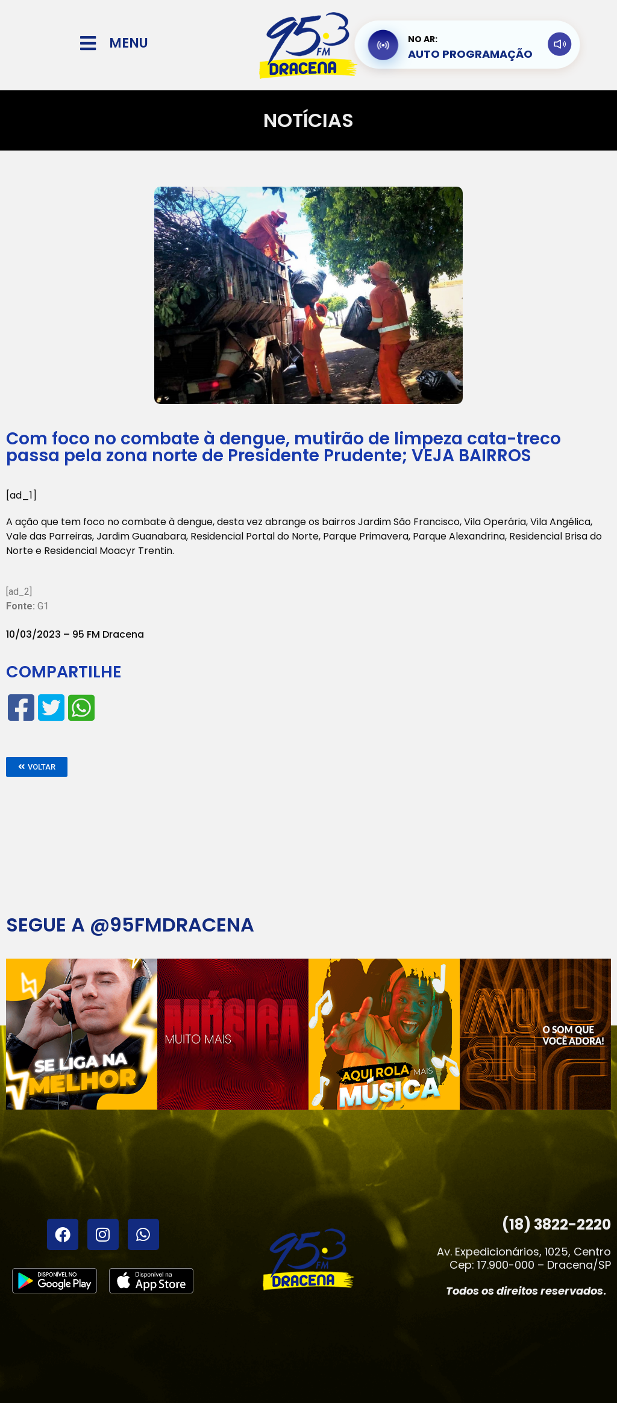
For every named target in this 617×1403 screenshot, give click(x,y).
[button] (36, 767)
